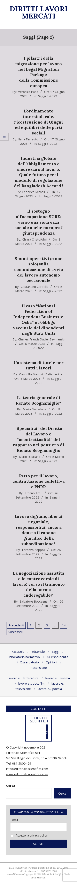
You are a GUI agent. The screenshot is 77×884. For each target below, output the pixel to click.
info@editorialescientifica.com (27, 769)
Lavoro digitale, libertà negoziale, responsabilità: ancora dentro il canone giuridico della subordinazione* (38, 530)
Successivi (15, 632)
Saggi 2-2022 (52, 244)
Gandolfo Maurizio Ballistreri (39, 374)
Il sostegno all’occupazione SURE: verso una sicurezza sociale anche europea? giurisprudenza (39, 222)
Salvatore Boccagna (33, 601)
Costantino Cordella (34, 287)
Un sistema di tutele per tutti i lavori (39, 365)
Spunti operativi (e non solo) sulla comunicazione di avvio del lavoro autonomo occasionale (38, 269)
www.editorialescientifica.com (27, 774)
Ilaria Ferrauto (28, 139)
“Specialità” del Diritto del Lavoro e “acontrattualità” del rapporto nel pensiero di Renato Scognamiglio (38, 439)
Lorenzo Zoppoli (33, 550)
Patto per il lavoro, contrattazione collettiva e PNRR (39, 481)
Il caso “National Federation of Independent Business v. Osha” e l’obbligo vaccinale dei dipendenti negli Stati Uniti (38, 319)
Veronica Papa (28, 92)
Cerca (10, 785)
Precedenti (16, 625)
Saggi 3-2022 (47, 96)
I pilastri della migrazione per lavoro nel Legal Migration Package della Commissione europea (38, 72)
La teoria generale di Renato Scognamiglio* (38, 400)
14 (64, 625)
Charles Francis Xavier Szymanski (41, 339)
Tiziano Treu (33, 493)
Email (14, 820)
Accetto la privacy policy (29, 835)
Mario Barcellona (34, 409)
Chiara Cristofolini (34, 239)
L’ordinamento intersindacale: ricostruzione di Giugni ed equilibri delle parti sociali (38, 121)
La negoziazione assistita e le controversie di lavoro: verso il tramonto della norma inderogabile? (39, 584)
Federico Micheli (33, 192)
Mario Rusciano (29, 457)
